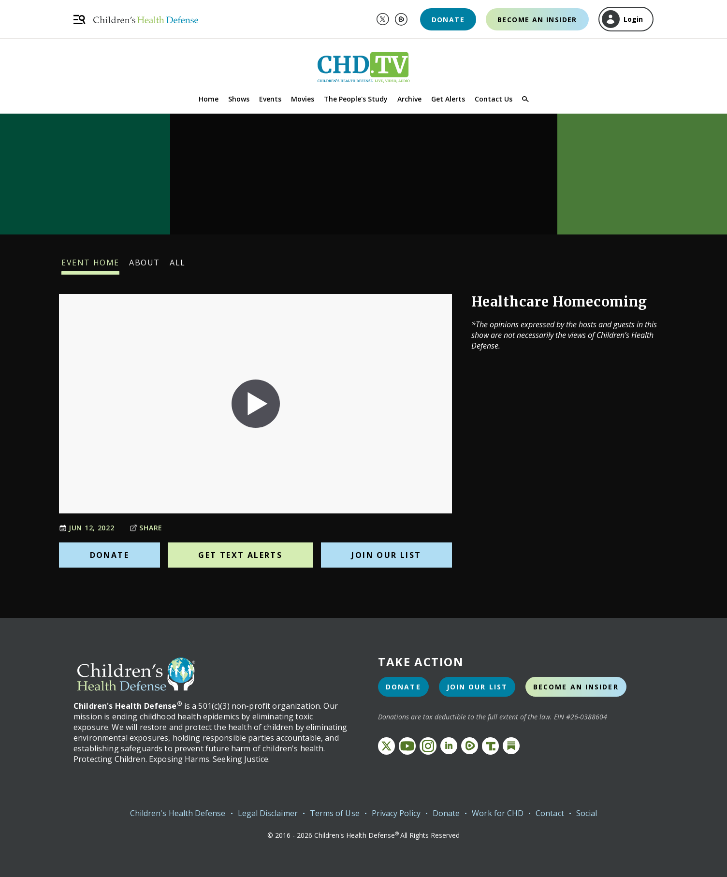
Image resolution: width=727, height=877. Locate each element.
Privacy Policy (396, 813)
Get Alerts (448, 98)
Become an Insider (537, 19)
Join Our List (386, 555)
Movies (302, 98)
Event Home (90, 266)
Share (146, 527)
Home (208, 98)
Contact (550, 813)
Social (586, 813)
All (178, 266)
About (144, 266)
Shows (238, 98)
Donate (448, 19)
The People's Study (356, 98)
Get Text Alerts (240, 555)
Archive (409, 98)
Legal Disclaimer (268, 813)
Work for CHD (497, 813)
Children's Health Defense (178, 813)
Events (270, 98)
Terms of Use (335, 813)
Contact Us (493, 98)
